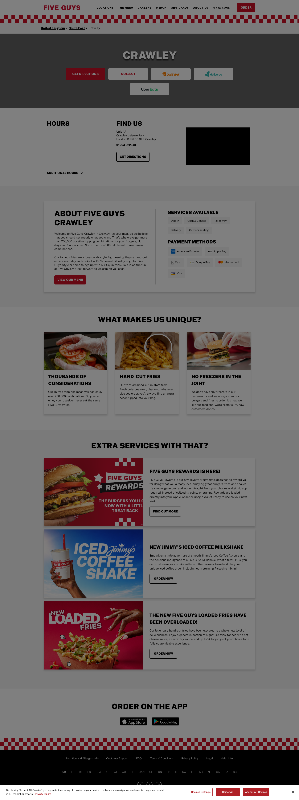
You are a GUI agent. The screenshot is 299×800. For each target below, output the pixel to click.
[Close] (293, 794)
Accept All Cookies (256, 794)
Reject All (227, 794)
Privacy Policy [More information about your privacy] (43, 796)
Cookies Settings (201, 794)
